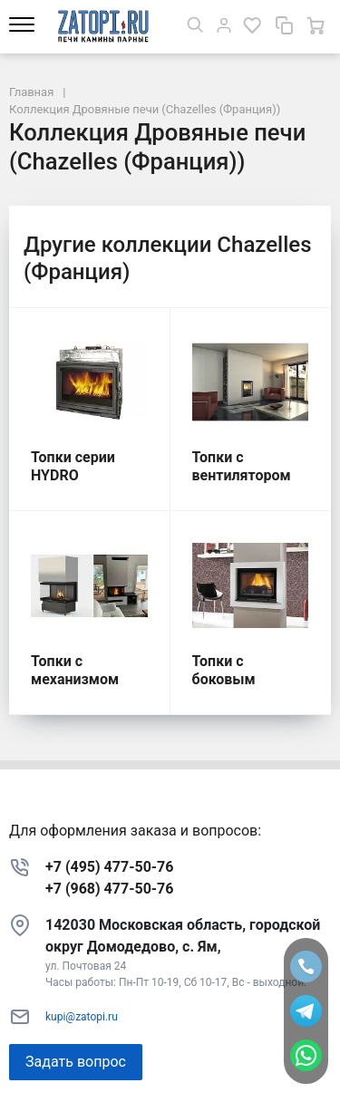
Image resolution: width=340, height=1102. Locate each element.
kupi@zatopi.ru (81, 1016)
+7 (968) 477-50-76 (109, 888)
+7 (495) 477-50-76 (109, 866)
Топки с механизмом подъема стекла (86, 679)
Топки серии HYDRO (73, 466)
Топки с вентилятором (241, 466)
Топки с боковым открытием (231, 679)
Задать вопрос (75, 1061)
